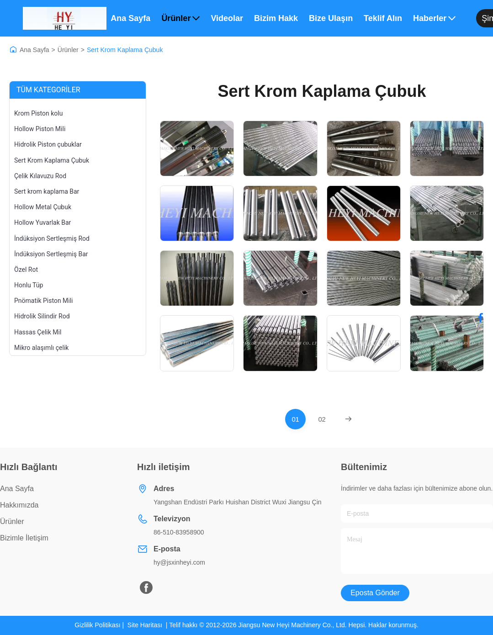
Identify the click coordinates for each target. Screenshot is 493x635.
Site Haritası (144, 625)
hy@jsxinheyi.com (179, 562)
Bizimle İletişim (24, 538)
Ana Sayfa (130, 18)
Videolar (227, 18)
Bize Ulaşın (331, 18)
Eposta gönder (375, 593)
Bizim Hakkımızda (276, 18)
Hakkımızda (19, 505)
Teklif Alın (383, 18)
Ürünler (180, 18)
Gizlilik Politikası (97, 625)
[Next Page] (348, 419)
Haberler (434, 18)
